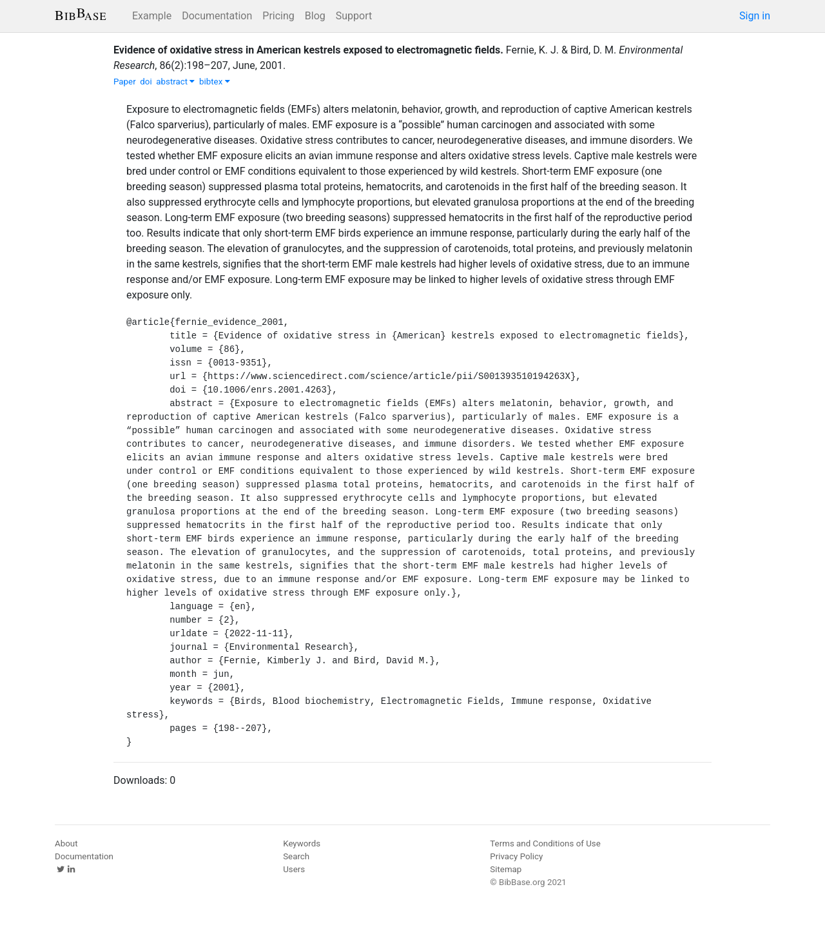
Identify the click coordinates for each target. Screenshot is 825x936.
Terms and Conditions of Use (545, 843)
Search (296, 856)
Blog (315, 16)
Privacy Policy (516, 856)
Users (294, 869)
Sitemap (505, 869)
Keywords (301, 843)
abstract (175, 81)
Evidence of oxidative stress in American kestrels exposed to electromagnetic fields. (308, 50)
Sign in (754, 16)
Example (151, 16)
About (66, 843)
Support (354, 16)
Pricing (278, 16)
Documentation (217, 16)
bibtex (214, 81)
